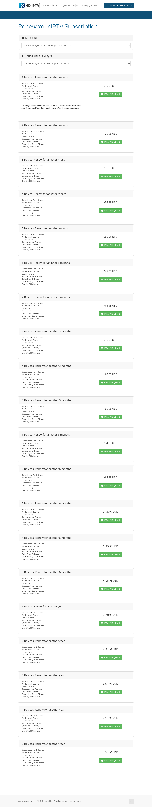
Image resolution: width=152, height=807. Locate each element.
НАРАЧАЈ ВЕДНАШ (110, 94)
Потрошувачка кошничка (119, 5)
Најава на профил (69, 5)
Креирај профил (90, 5)
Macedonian (50, 5)
